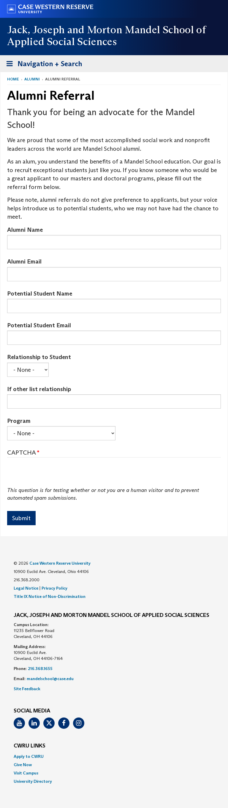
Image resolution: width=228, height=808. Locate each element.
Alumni (32, 79)
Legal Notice (26, 588)
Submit (21, 518)
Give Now (23, 764)
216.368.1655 (40, 668)
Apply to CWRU (29, 756)
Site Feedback (27, 688)
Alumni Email (24, 261)
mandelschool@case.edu (50, 678)
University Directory (33, 781)
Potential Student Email (39, 325)
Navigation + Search (42, 65)
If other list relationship (39, 389)
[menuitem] (114, 756)
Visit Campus (26, 773)
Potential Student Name (39, 293)
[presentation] (52, 475)
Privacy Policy (54, 588)
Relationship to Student (39, 357)
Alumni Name (25, 229)
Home (13, 79)
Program (19, 420)
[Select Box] (28, 370)
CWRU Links (29, 746)
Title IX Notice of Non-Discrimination (50, 596)
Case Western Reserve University (60, 563)
